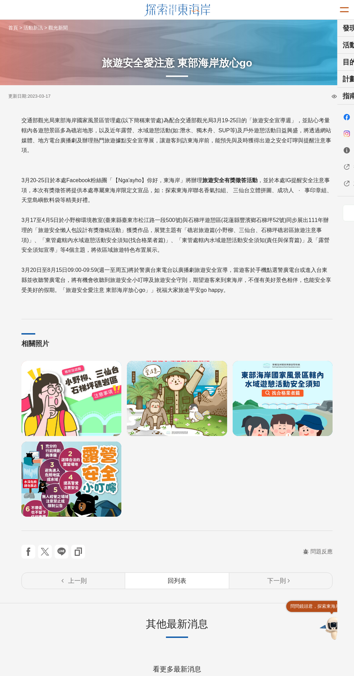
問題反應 (318, 551)
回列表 (177, 580)
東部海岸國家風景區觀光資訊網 (177, 10)
